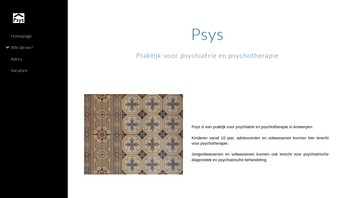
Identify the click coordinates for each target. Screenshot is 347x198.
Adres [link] (16, 58)
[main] (207, 47)
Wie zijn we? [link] (22, 47)
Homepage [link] (21, 35)
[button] (340, 7)
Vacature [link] (19, 70)
